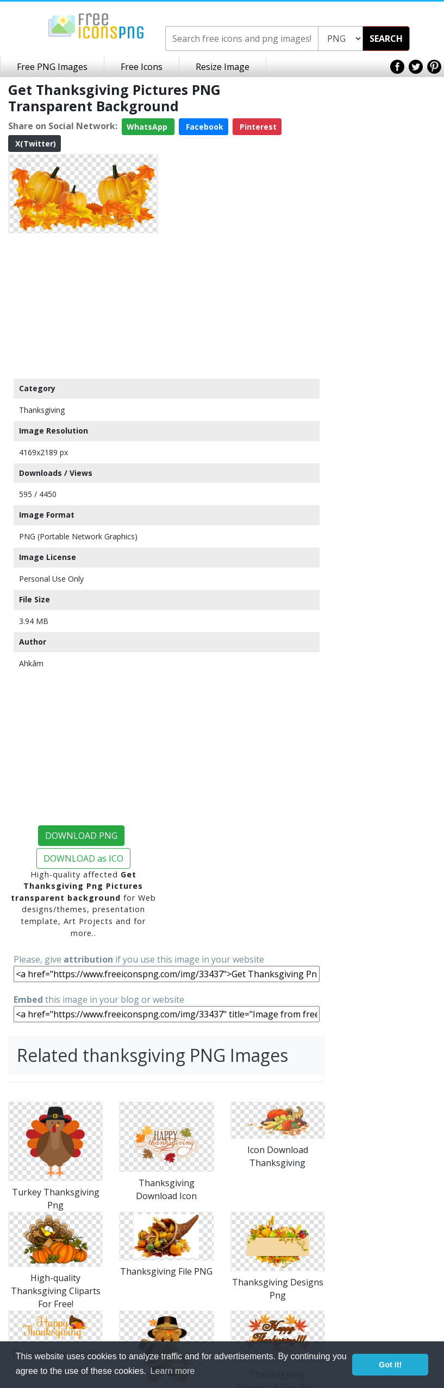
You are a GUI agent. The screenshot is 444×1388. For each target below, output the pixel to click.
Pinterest (257, 127)
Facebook (203, 127)
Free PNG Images (52, 67)
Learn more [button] (173, 1371)
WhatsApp (148, 127)
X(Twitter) (34, 143)
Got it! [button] (390, 1364)
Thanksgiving (42, 410)
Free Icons (141, 67)
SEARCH (386, 38)
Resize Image (222, 67)
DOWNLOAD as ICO (83, 858)
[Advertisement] (83, 305)
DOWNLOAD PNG (81, 836)
